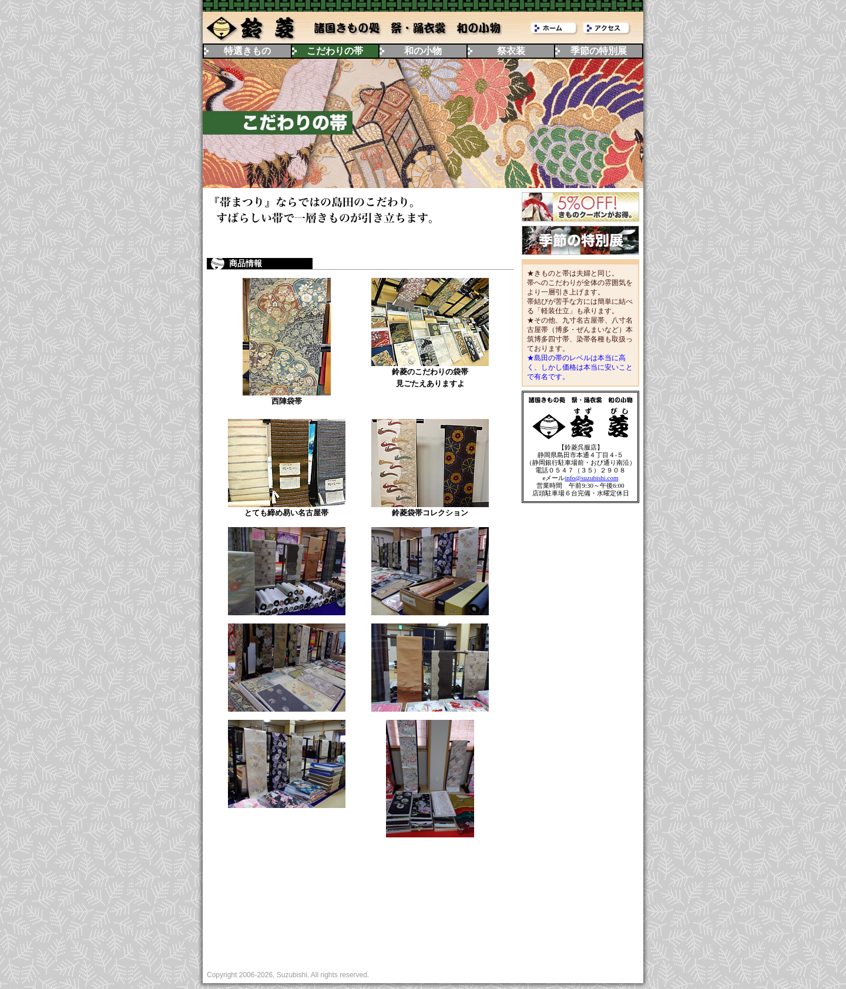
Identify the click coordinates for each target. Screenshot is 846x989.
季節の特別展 (598, 51)
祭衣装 (511, 51)
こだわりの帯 (335, 51)
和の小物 (423, 51)
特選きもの (247, 51)
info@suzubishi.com (591, 477)
